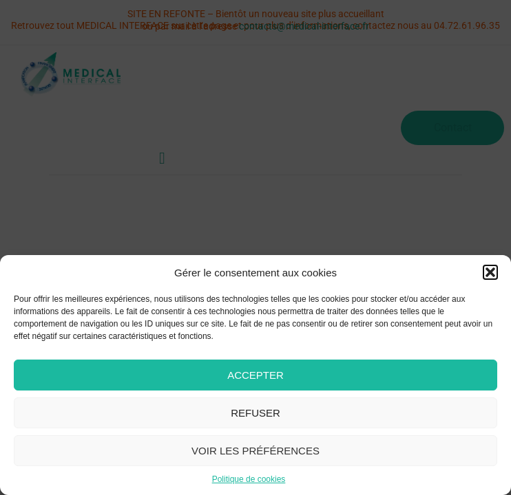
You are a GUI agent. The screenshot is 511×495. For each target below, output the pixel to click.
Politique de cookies (249, 479)
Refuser (255, 413)
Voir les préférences (255, 450)
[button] (490, 272)
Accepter (255, 375)
